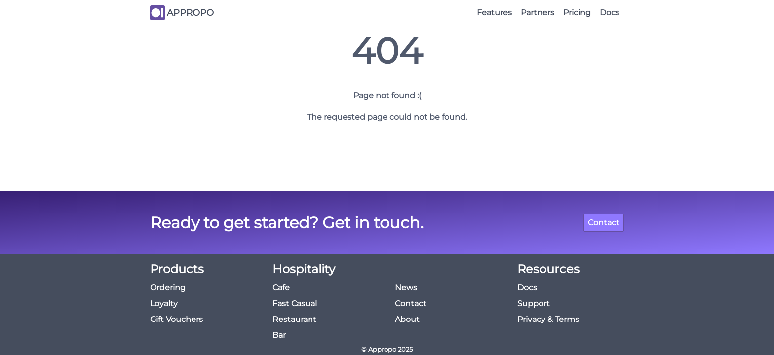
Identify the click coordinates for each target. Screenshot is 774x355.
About (407, 319)
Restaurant (294, 319)
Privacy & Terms (548, 319)
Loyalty (164, 303)
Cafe (281, 287)
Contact (603, 222)
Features (494, 12)
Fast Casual (294, 303)
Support (533, 303)
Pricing (577, 12)
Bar (279, 335)
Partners (537, 12)
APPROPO (190, 12)
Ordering (168, 287)
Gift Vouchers (176, 319)
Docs (609, 12)
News (406, 287)
